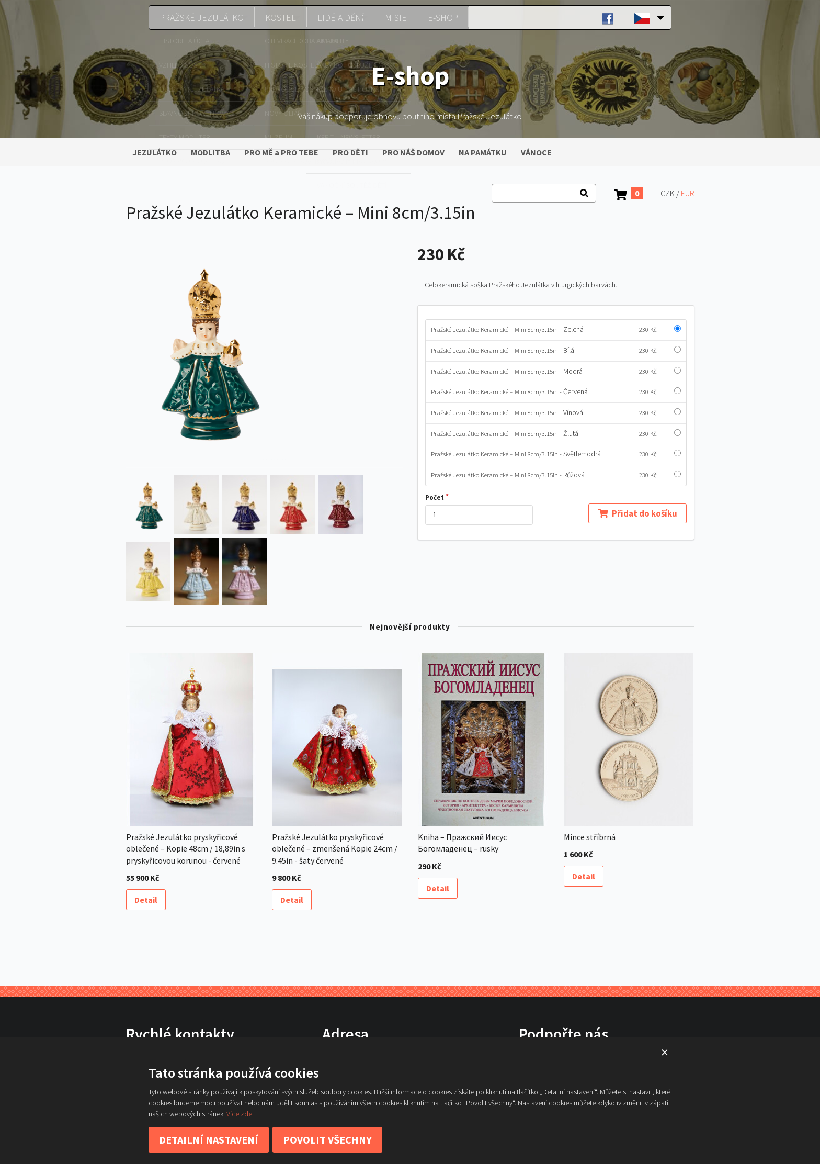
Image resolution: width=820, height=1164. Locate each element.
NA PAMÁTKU (483, 152)
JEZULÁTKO (154, 152)
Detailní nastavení (208, 1139)
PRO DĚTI (350, 152)
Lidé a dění (341, 17)
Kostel (278, 17)
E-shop (442, 17)
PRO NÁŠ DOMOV (413, 152)
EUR (687, 193)
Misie (399, 17)
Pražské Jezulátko (196, 17)
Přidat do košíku (637, 513)
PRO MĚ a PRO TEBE (281, 152)
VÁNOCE (536, 152)
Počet (434, 497)
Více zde (239, 1113)
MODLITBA (210, 152)
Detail (145, 899)
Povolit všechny (327, 1139)
